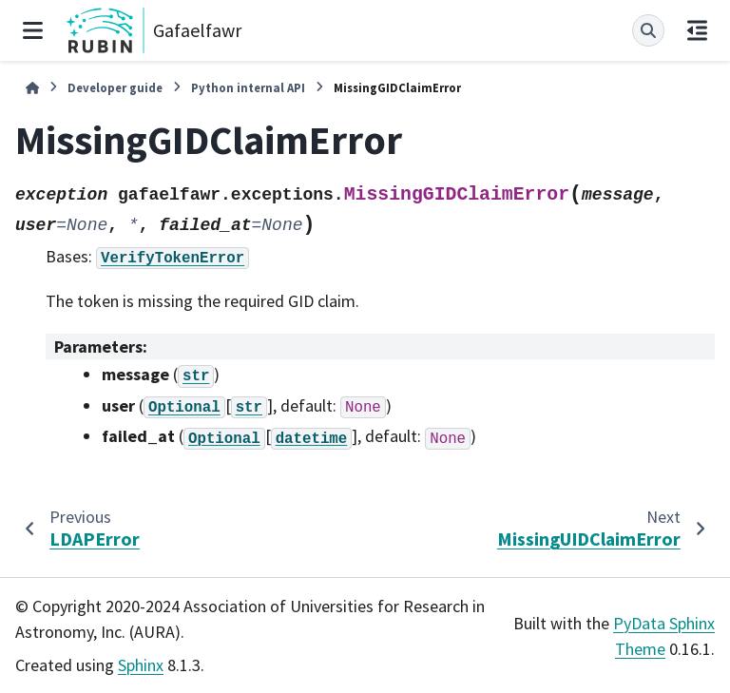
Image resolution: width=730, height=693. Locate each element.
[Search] (648, 30)
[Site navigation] (32, 30)
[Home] (32, 88)
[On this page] (697, 30)
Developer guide (115, 87)
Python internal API (248, 87)
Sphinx (140, 665)
